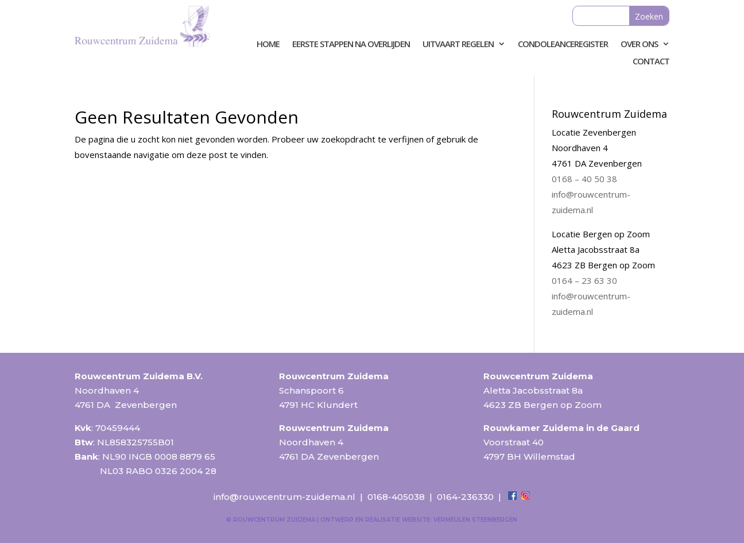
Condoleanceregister (563, 44)
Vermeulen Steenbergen (475, 519)
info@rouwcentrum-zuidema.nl (284, 496)
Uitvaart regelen (458, 44)
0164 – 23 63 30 (584, 280)
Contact (651, 62)
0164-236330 (465, 496)
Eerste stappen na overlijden (351, 44)
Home (268, 44)
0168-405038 (396, 496)
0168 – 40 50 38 (584, 178)
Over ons (639, 44)
